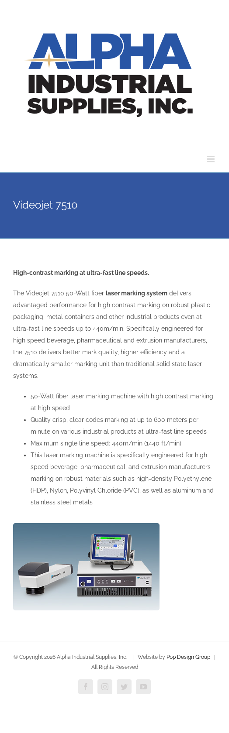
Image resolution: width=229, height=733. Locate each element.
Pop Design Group (188, 657)
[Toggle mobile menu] (211, 159)
